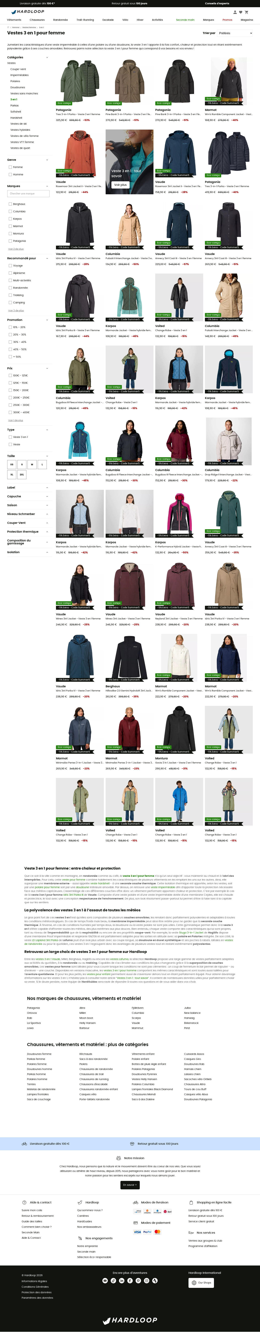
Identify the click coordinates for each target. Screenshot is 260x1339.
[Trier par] (235, 40)
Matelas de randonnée (41, 1096)
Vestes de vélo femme (24, 143)
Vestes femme (29, 35)
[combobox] (28, 201)
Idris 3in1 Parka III (73, 902)
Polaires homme (37, 1086)
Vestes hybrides (20, 137)
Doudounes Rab (194, 1071)
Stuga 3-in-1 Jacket (191, 940)
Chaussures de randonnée (96, 1076)
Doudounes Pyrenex (144, 1081)
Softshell (15, 119)
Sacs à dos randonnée (93, 1066)
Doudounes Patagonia (198, 1106)
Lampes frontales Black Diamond (152, 1096)
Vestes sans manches (24, 101)
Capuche (27, 503)
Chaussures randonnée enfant (98, 1096)
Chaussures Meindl (143, 1101)
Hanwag (189, 1025)
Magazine (247, 20)
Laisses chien (192, 1081)
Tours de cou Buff (195, 1096)
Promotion (27, 327)
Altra (82, 1015)
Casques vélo (87, 1101)
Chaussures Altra (194, 1091)
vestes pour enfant (98, 981)
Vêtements (14, 20)
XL (11, 482)
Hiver (140, 20)
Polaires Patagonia (143, 1076)
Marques (208, 20)
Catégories (27, 64)
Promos (227, 20)
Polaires (15, 88)
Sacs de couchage (39, 1106)
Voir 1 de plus (15, 427)
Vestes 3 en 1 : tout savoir (132, 985)
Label (27, 494)
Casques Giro (192, 1066)
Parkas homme (36, 1081)
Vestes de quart (20, 155)
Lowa (30, 1035)
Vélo (125, 20)
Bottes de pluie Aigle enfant (149, 1071)
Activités (157, 20)
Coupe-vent (18, 76)
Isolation (27, 559)
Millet (82, 1020)
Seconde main (183, 20)
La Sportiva (34, 1030)
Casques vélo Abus (196, 1101)
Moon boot (86, 1025)
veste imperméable (163, 894)
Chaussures (37, 20)
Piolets (83, 1071)
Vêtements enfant (143, 1061)
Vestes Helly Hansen (144, 1086)
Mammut (137, 1035)
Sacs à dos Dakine (143, 1106)
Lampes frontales (38, 1101)
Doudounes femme (39, 1061)
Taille (27, 463)
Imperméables (19, 82)
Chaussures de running (94, 1086)
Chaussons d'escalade (93, 1091)
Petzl (187, 1035)
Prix (27, 375)
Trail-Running (85, 20)
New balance (192, 1020)
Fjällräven (138, 1015)
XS (11, 472)
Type (27, 437)
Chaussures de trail (91, 1081)
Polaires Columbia (143, 1091)
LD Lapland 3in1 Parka (45, 947)
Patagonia (33, 1015)
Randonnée (60, 20)
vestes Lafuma (119, 966)
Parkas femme (36, 1066)
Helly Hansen (87, 1030)
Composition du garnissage (27, 549)
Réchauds (85, 1061)
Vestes (11, 70)
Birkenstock (191, 1030)
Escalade (108, 20)
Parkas (14, 113)
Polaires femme (37, 1071)
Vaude (136, 1030)
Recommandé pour (27, 265)
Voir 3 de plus (16, 318)
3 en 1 (13, 107)
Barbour (84, 1035)
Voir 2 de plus (16, 256)
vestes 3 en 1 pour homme (120, 978)
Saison (27, 512)
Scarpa (136, 1025)
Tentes (31, 1091)
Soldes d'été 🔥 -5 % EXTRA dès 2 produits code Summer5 (130, 27)
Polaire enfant (140, 1066)
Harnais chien (192, 1076)
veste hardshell (99, 891)
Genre (27, 167)
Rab (29, 1025)
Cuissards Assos (194, 1061)
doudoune (82, 894)
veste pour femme (73, 887)
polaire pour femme (47, 894)
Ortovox (32, 1020)
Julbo (187, 1015)
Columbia (138, 1020)
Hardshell (16, 125)
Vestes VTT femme (22, 149)
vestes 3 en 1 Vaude (48, 966)
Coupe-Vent (27, 530)
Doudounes (17, 94)
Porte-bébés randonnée (94, 1106)
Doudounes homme (39, 1076)
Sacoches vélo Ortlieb (197, 1086)
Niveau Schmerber (27, 521)
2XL (22, 482)
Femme (15, 35)
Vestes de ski (18, 131)
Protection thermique (27, 539)
